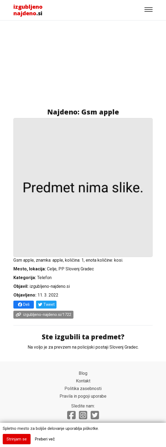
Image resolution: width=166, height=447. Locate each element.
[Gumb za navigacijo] (148, 10)
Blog (83, 373)
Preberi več (45, 439)
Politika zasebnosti (83, 388)
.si (28, 10)
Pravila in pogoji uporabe (83, 396)
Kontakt (83, 380)
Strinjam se (17, 439)
